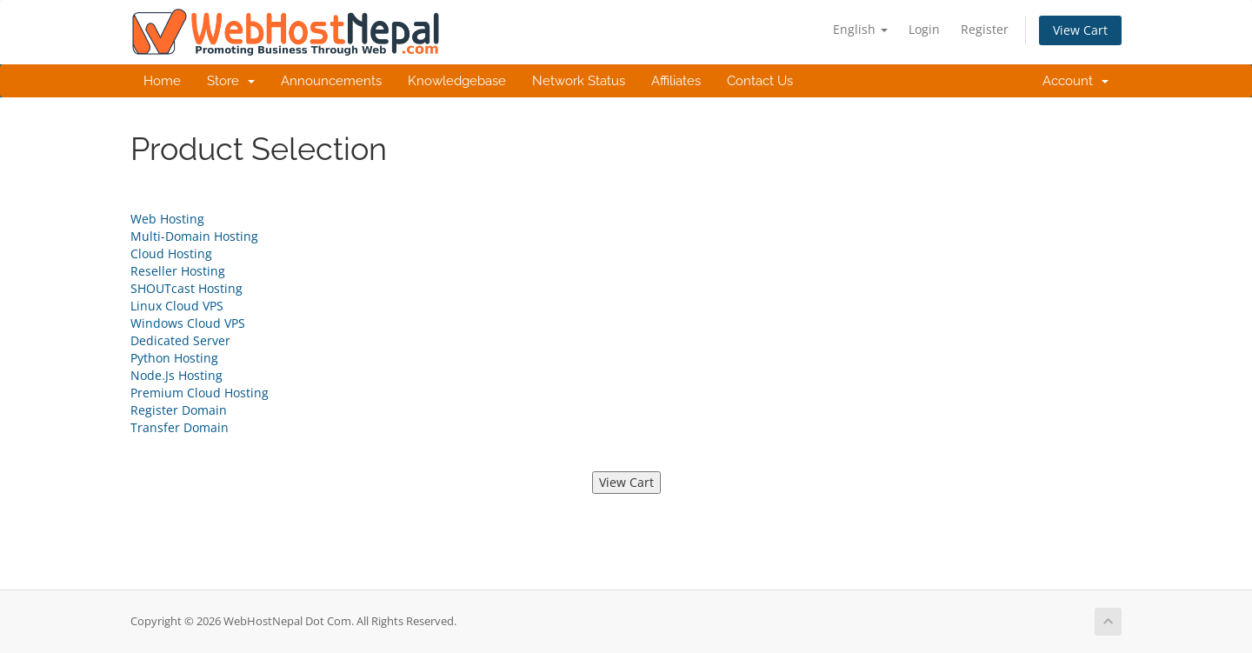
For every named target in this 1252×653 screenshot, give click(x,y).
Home (162, 81)
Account (1075, 81)
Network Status (578, 81)
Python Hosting (174, 358)
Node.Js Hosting (176, 375)
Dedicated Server (180, 340)
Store (231, 81)
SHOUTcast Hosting (186, 288)
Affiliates (676, 81)
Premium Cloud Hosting (199, 392)
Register (985, 29)
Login (924, 29)
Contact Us (760, 81)
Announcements (331, 81)
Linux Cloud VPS (176, 305)
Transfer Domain (179, 427)
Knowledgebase (457, 81)
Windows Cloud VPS (187, 323)
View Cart (1080, 30)
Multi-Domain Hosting (194, 236)
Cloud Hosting (171, 253)
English (860, 29)
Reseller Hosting (177, 271)
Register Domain (178, 410)
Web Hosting (167, 218)
